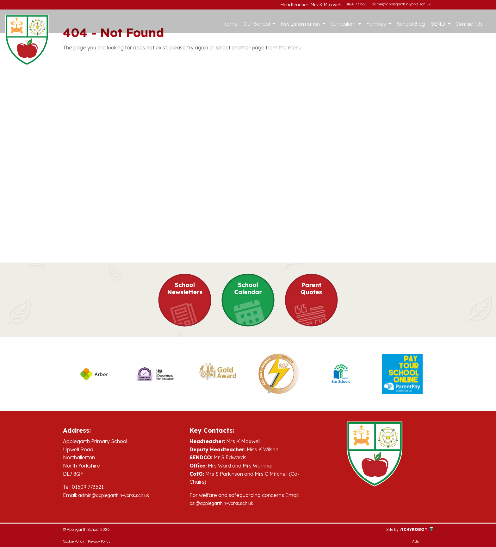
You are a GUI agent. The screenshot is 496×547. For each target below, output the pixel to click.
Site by (384, 529)
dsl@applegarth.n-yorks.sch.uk (225, 503)
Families (376, 24)
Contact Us (469, 24)
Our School (257, 24)
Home (230, 24)
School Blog (411, 24)
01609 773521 (356, 4)
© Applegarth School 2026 (94, 529)
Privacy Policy (99, 541)
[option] (94, 374)
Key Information (300, 24)
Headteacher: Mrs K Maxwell (317, 4)
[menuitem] (229, 24)
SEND (438, 24)
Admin (418, 541)
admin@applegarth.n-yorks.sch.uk (401, 4)
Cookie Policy (73, 541)
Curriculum (343, 24)
